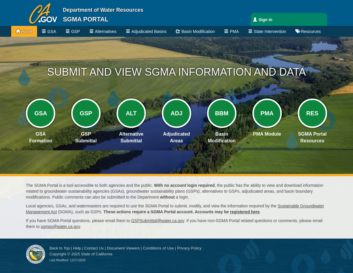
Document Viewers (123, 248)
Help (77, 248)
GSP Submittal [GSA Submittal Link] (86, 137)
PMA (234, 31)
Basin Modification (198, 31)
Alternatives (105, 31)
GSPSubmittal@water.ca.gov (157, 220)
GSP (75, 31)
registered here (245, 211)
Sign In (265, 19)
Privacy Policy (189, 248)
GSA (51, 31)
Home (26, 31)
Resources (311, 31)
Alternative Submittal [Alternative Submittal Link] (131, 137)
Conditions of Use (158, 248)
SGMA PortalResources (312, 137)
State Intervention (270, 31)
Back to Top (59, 248)
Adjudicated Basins (148, 31)
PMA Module (267, 133)
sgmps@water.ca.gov (60, 226)
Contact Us (94, 248)
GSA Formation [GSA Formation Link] (40, 137)
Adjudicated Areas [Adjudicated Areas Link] (176, 137)
